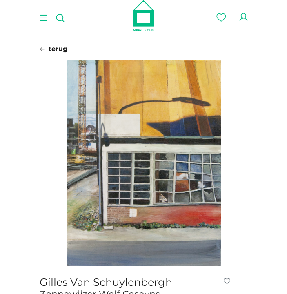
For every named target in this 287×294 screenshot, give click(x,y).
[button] (228, 281)
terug (53, 49)
